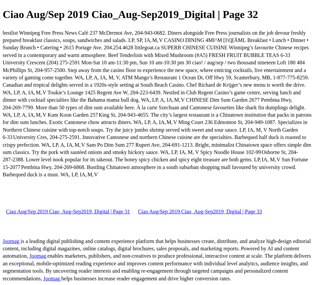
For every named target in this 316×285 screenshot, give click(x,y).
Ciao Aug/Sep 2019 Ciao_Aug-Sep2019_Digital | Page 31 (68, 211)
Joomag (12, 241)
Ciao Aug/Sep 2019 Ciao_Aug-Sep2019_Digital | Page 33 (200, 211)
